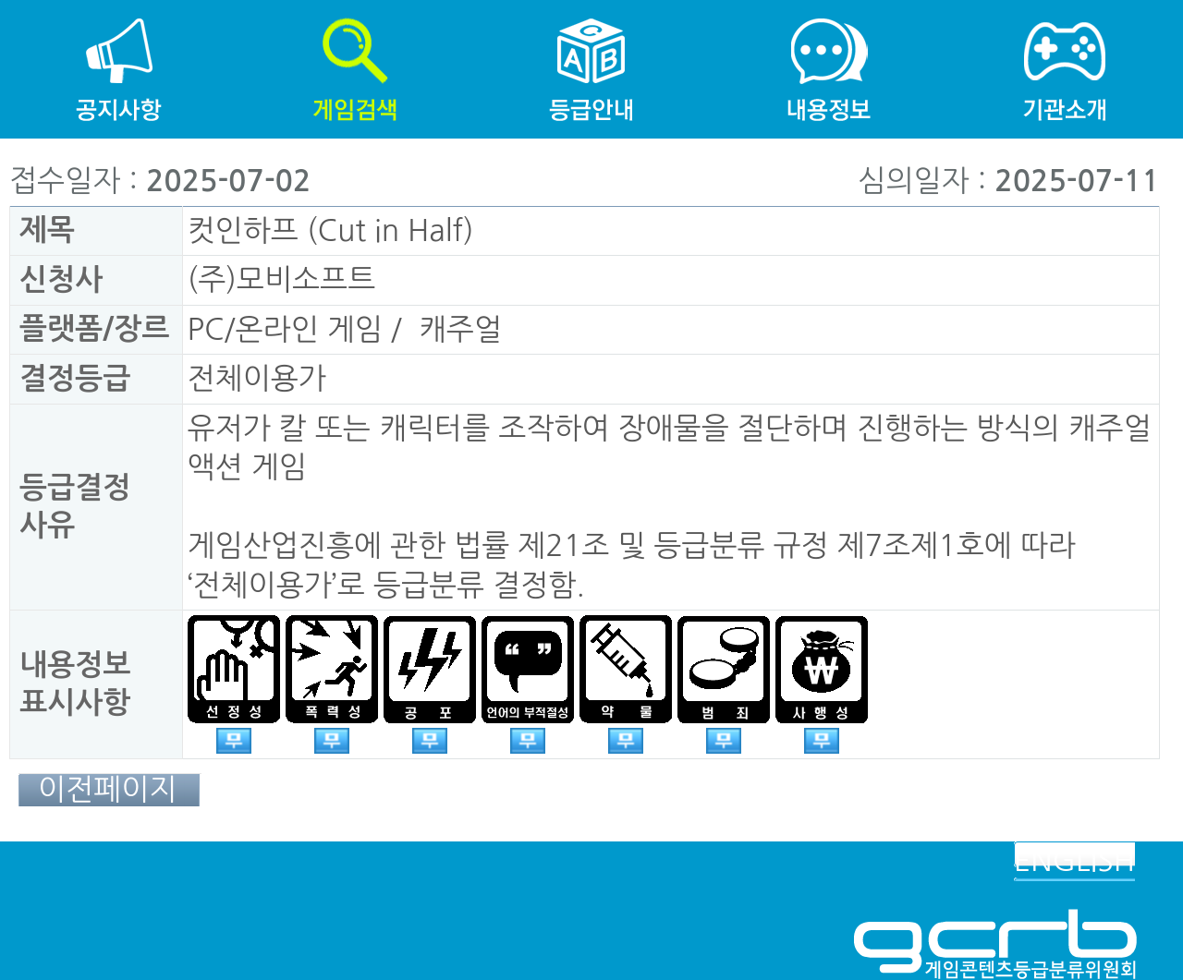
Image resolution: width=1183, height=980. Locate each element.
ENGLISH (1074, 861)
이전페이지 (107, 790)
